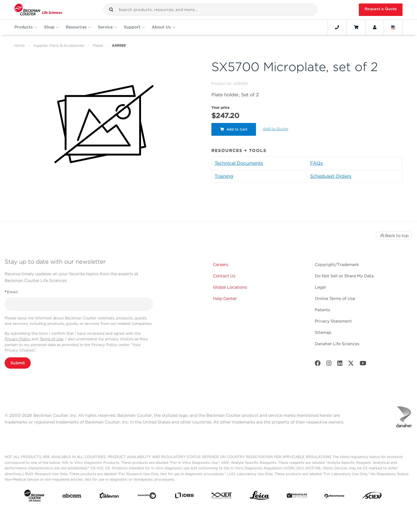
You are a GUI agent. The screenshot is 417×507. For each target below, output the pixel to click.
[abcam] (71, 497)
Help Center (225, 298)
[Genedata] (146, 497)
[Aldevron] (109, 497)
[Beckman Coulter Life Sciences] (38, 9)
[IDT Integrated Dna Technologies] (221, 496)
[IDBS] (184, 497)
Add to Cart (233, 129)
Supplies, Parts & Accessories (58, 45)
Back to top (394, 235)
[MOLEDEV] (296, 497)
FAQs (316, 163)
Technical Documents (239, 163)
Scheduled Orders (330, 176)
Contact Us (224, 276)
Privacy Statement (333, 321)
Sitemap (323, 332)
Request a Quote (381, 9)
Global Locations (230, 287)
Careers (220, 264)
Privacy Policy (17, 339)
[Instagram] (329, 364)
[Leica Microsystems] (259, 497)
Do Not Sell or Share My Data (344, 276)
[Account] (375, 27)
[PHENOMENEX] (334, 496)
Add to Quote (275, 128)
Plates (98, 45)
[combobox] (210, 9)
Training (224, 176)
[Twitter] (351, 364)
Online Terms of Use (335, 298)
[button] (111, 9)
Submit (17, 363)
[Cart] (356, 27)
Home (19, 45)
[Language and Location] (393, 27)
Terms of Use (51, 339)
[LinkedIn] (340, 364)
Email (11, 292)
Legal (320, 287)
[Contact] (337, 27)
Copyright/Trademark (337, 264)
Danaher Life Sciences (337, 343)
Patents (322, 309)
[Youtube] (363, 364)
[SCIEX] (371, 496)
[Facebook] (318, 364)
